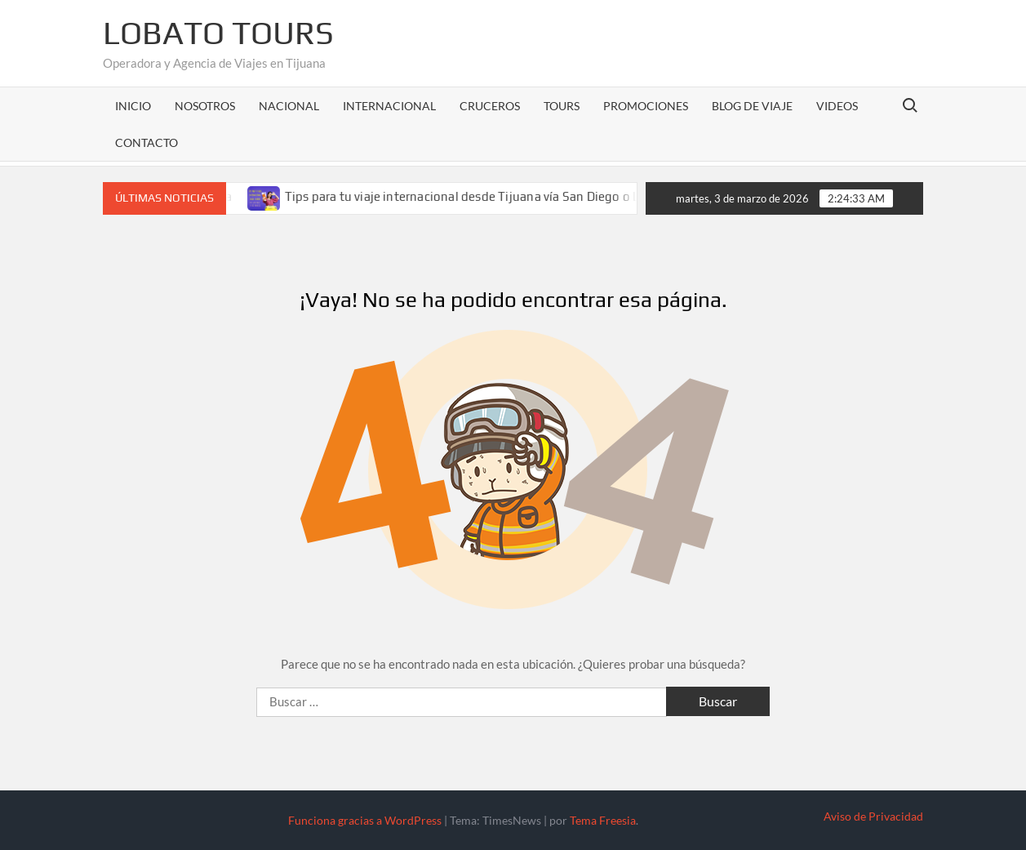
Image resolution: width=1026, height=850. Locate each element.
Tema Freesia (603, 820)
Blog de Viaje (752, 106)
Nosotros (205, 106)
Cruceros (490, 106)
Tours (562, 106)
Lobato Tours (218, 32)
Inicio (133, 106)
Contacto (146, 142)
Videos (837, 106)
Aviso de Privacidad (873, 816)
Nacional (289, 106)
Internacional (389, 106)
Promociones (645, 106)
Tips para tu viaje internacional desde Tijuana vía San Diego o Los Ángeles (502, 196)
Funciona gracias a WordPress (365, 820)
